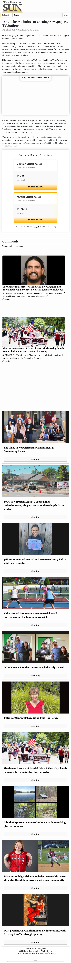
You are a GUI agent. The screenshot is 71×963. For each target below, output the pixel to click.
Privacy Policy (41, 949)
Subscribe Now (35, 187)
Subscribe (6, 15)
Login (16, 15)
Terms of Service (30, 949)
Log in (36, 227)
